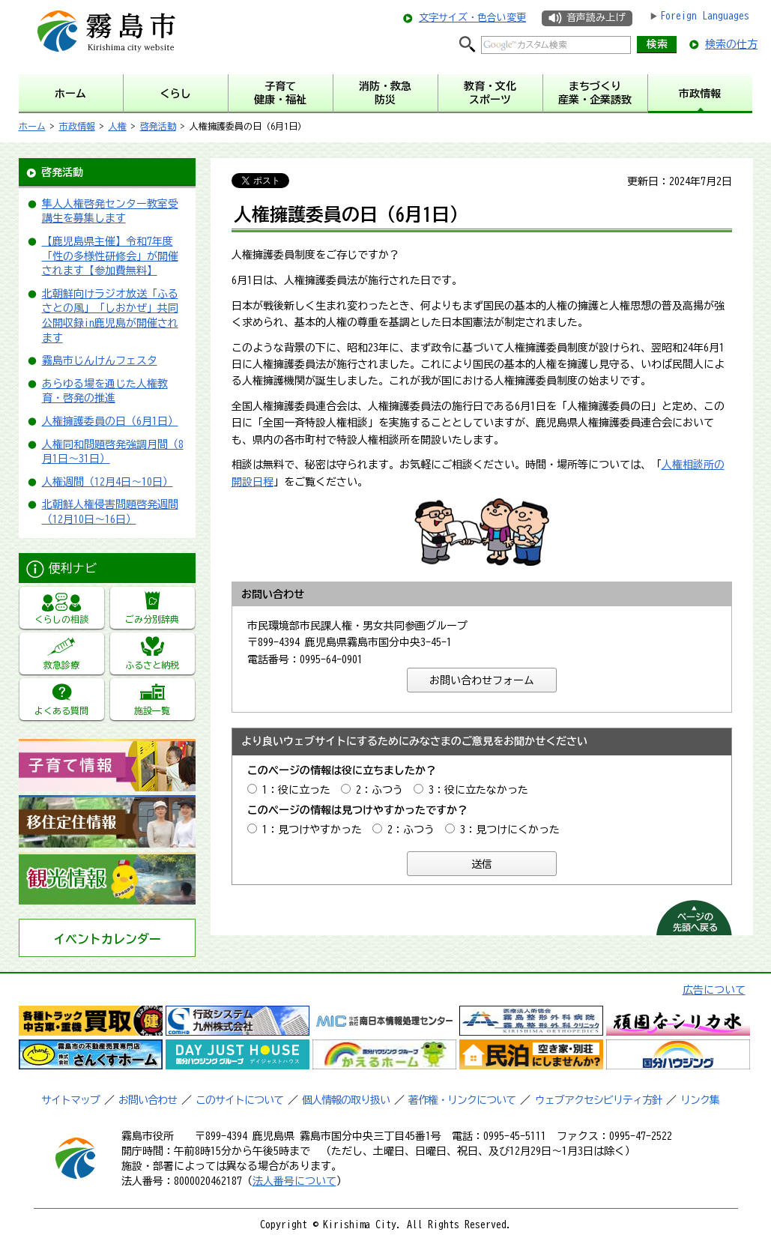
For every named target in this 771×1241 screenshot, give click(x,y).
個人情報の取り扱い (346, 1100)
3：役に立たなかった (478, 790)
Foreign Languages (704, 15)
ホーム (32, 125)
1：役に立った (296, 790)
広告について (714, 990)
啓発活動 (158, 125)
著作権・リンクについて (461, 1100)
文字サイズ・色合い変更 (472, 17)
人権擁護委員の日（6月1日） (110, 421)
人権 (118, 125)
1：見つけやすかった (312, 829)
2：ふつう (379, 790)
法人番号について (294, 1181)
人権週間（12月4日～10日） (107, 482)
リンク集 (699, 1100)
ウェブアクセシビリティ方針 (598, 1100)
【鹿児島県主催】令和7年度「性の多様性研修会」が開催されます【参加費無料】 (110, 256)
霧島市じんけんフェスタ (99, 360)
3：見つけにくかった (510, 829)
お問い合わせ (147, 1100)
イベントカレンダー (107, 939)
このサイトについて (239, 1100)
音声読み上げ (595, 17)
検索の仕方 (731, 44)
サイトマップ (70, 1100)
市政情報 (77, 125)
